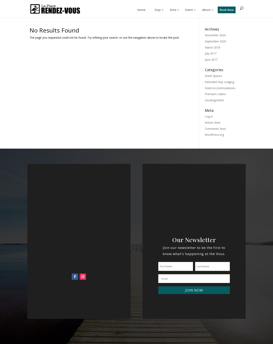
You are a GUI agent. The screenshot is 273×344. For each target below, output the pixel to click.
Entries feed (212, 122)
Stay (158, 10)
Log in (209, 116)
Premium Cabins (215, 94)
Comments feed (215, 129)
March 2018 (212, 47)
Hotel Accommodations (220, 88)
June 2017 (211, 59)
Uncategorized (214, 100)
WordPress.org (214, 135)
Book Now (227, 10)
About (206, 10)
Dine (173, 10)
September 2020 (215, 41)
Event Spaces (213, 76)
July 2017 (210, 53)
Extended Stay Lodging (219, 82)
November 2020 (215, 35)
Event (189, 10)
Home (141, 10)
